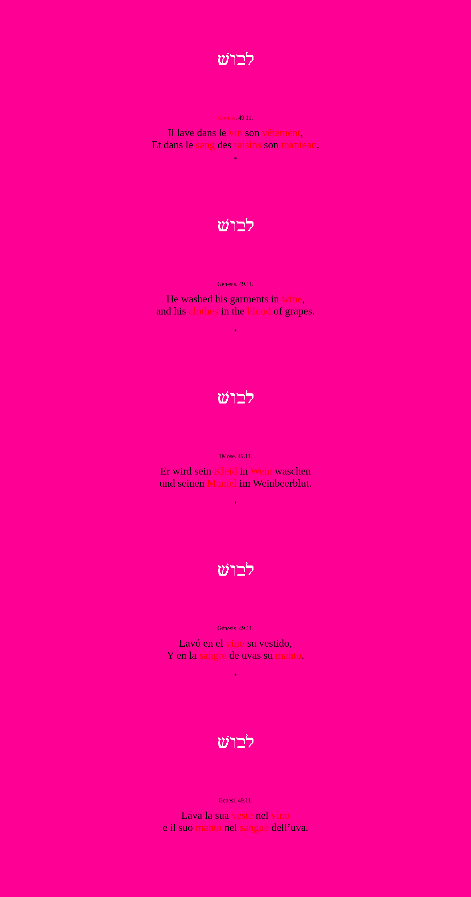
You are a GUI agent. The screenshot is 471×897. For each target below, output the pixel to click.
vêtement (281, 132)
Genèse (227, 118)
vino (235, 643)
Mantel (222, 483)
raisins (248, 145)
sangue (254, 827)
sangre (213, 655)
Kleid (225, 471)
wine (292, 299)
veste (242, 815)
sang (205, 145)
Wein (261, 471)
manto (288, 655)
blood (259, 311)
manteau (299, 145)
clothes (203, 311)
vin (235, 132)
